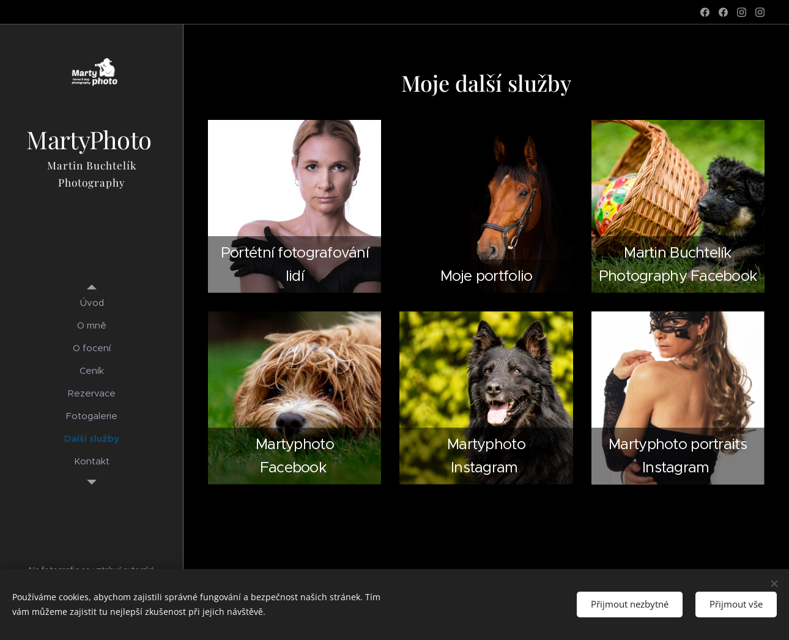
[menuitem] (92, 303)
